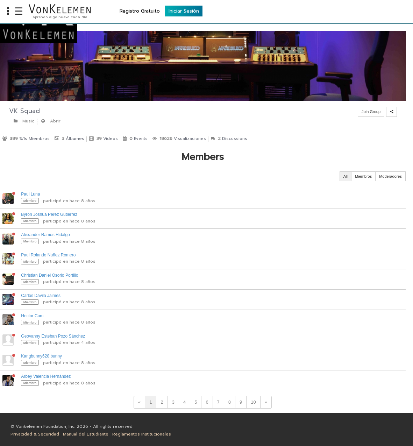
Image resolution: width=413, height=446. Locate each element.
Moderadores (390, 176)
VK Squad (24, 111)
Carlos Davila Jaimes (40, 295)
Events (135, 138)
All (345, 176)
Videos (103, 138)
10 (253, 402)
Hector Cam (32, 315)
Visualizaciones (179, 138)
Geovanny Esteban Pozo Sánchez (53, 336)
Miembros (363, 176)
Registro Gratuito (345, 10)
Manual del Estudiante (85, 434)
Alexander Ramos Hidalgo (45, 234)
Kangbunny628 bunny (41, 356)
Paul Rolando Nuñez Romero (48, 255)
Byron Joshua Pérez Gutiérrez (49, 214)
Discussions (229, 138)
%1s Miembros (26, 138)
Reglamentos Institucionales (141, 434)
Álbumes (69, 138)
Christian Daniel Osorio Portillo (49, 275)
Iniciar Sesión (389, 10)
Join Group (371, 111)
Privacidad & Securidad (34, 434)
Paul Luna (30, 194)
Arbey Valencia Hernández (46, 376)
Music (23, 121)
